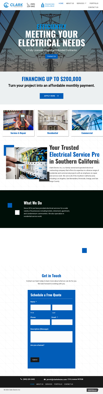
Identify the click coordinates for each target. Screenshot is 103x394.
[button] (31, 5)
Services (48, 386)
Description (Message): (39, 329)
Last (53, 313)
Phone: (33, 317)
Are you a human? (37, 349)
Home (32, 386)
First (32, 313)
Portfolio (58, 386)
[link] (61, 3)
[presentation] (44, 354)
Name (33, 302)
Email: (55, 317)
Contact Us (68, 386)
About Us (39, 386)
